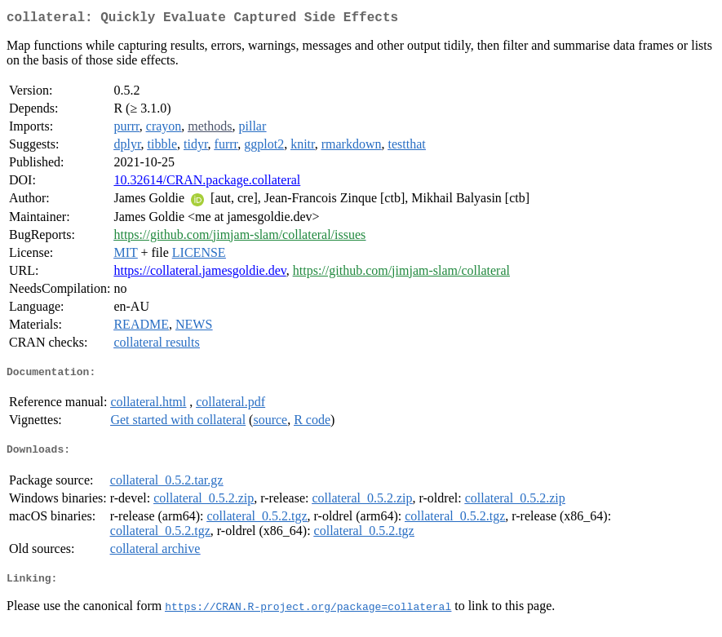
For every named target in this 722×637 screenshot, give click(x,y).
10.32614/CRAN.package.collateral (206, 183)
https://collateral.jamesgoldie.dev (199, 274)
